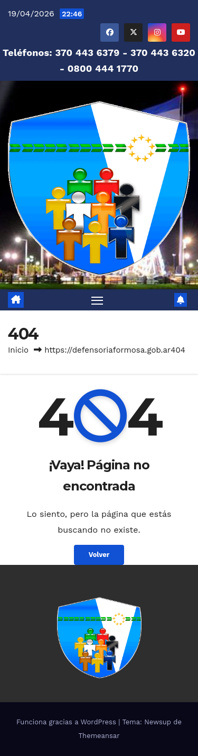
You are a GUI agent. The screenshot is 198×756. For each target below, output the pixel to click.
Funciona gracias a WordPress (67, 722)
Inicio (18, 350)
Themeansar (99, 736)
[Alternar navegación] (97, 299)
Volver (99, 555)
